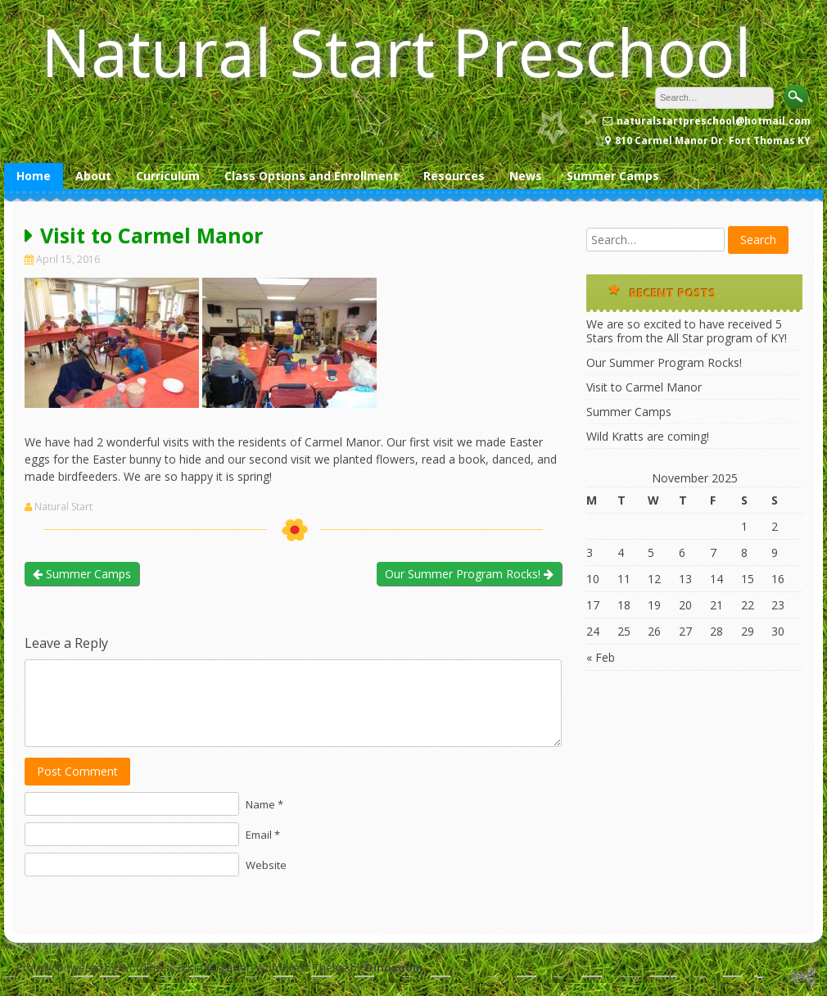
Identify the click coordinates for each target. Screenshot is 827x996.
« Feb (600, 657)
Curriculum (168, 175)
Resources (454, 175)
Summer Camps (613, 175)
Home (33, 175)
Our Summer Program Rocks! (469, 574)
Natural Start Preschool (396, 51)
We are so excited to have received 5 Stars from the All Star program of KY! (686, 331)
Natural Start (63, 507)
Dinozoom (394, 967)
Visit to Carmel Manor (644, 387)
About (93, 175)
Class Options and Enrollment (311, 175)
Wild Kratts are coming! (647, 436)
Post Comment (77, 771)
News (525, 175)
